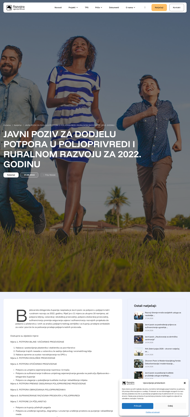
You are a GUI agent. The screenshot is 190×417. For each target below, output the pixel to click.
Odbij (170, 406)
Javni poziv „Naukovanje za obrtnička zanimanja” (161, 338)
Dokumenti (114, 7)
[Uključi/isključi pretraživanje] (145, 7)
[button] (184, 383)
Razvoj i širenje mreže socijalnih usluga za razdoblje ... (163, 314)
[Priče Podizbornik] (101, 7)
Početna (7, 125)
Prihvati (137, 406)
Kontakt (176, 7)
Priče (97, 7)
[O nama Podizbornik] (134, 7)
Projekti (72, 7)
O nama (129, 7)
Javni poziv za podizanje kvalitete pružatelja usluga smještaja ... (159, 374)
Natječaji (159, 7)
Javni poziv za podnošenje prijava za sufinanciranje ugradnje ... (160, 326)
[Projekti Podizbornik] (77, 7)
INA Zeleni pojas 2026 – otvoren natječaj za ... (162, 350)
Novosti (58, 7)
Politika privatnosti (153, 412)
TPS (86, 7)
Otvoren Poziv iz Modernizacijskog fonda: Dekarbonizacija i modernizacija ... (163, 362)
